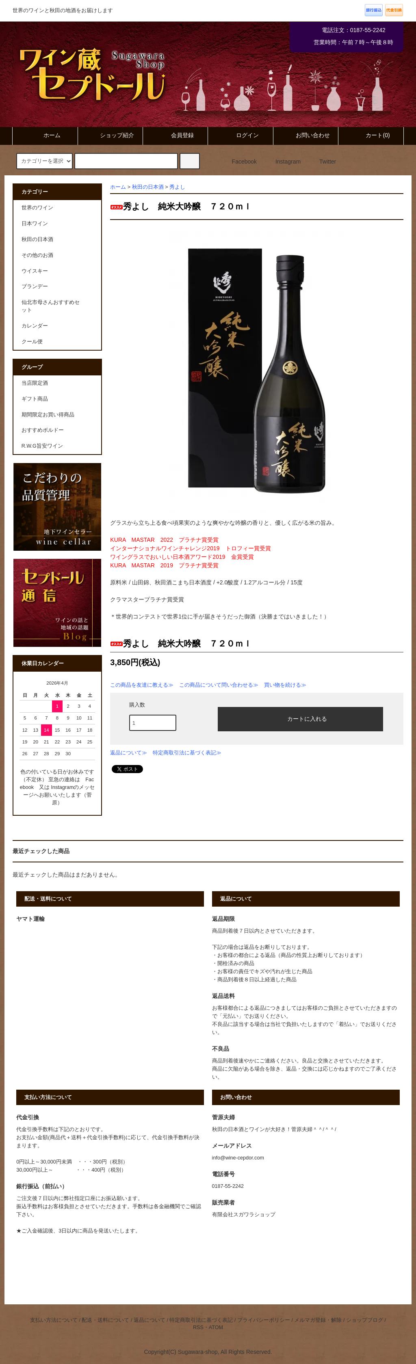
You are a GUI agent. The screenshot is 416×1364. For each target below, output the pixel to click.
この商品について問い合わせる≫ (218, 685)
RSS (198, 1327)
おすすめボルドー (43, 430)
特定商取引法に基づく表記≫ (187, 753)
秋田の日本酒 (148, 187)
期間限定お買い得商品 (48, 415)
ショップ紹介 (110, 135)
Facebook (239, 161)
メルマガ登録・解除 (318, 1320)
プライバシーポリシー (263, 1320)
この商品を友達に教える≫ (141, 685)
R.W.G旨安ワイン (42, 446)
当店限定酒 (35, 383)
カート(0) (371, 135)
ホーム (45, 135)
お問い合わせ (306, 135)
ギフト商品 (35, 399)
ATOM (216, 1327)
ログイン (240, 135)
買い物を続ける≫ (285, 685)
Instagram (283, 161)
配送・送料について (105, 1320)
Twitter (323, 161)
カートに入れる (300, 718)
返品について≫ (128, 753)
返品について (149, 1320)
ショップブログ (364, 1320)
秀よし (177, 187)
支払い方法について (54, 1320)
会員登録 (175, 135)
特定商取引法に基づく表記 (201, 1320)
